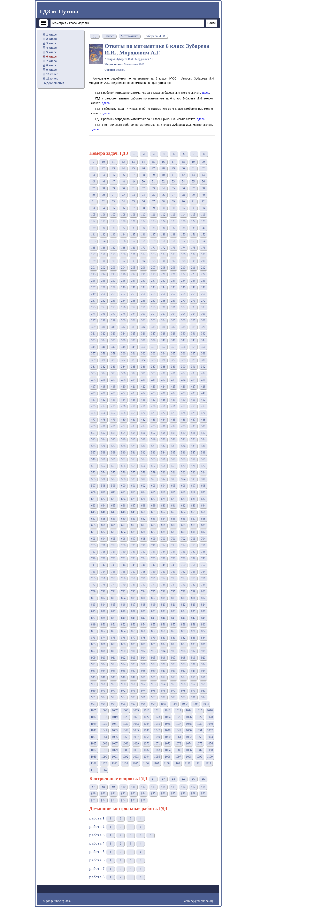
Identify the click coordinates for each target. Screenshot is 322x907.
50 (143, 181)
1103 (114, 763)
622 (103, 499)
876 (123, 637)
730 (103, 558)
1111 (198, 763)
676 (163, 525)
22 (103, 168)
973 (133, 690)
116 (203, 214)
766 (103, 578)
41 (173, 175)
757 (133, 571)
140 (203, 228)
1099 (199, 756)
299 (113, 320)
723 (153, 551)
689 (173, 532)
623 (113, 499)
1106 (146, 763)
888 (123, 644)
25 (133, 168)
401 (173, 373)
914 (143, 657)
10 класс (52, 74)
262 (103, 300)
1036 (167, 723)
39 (153, 175)
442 (103, 399)
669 (93, 525)
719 (113, 551)
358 (103, 353)
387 (153, 366)
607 (193, 485)
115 (193, 214)
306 (183, 320)
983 (113, 697)
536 (203, 446)
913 (133, 657)
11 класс (52, 78)
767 (113, 578)
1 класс (51, 34)
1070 (146, 743)
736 (163, 558)
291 (153, 313)
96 (123, 208)
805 (133, 598)
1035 (157, 723)
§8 (103, 786)
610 (103, 492)
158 (143, 241)
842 (143, 618)
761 (173, 571)
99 (153, 208)
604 (163, 485)
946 (103, 677)
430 (103, 393)
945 (93, 677)
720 (123, 551)
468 (123, 412)
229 (133, 280)
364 (163, 353)
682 (103, 532)
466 (103, 412)
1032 (125, 723)
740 (203, 558)
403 (193, 373)
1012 (167, 710)
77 (173, 194)
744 (123, 565)
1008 (125, 710)
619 (193, 492)
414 (183, 380)
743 (113, 565)
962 (143, 684)
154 (103, 241)
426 (183, 386)
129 (93, 228)
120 (123, 221)
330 (183, 333)
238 (103, 287)
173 (173, 247)
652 (163, 512)
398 (143, 373)
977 (173, 690)
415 (193, 380)
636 (123, 505)
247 (193, 287)
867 (153, 631)
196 (163, 261)
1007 (115, 710)
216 (123, 274)
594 (183, 479)
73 (133, 194)
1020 (125, 717)
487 (193, 419)
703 (193, 538)
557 (173, 459)
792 (123, 591)
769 (133, 578)
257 (173, 293)
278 (143, 307)
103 (193, 208)
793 (133, 591)
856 (163, 624)
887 (113, 644)
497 (173, 426)
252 (123, 293)
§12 (143, 786)
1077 (94, 750)
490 (103, 426)
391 (193, 366)
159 (153, 241)
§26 (163, 793)
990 (183, 697)
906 (183, 651)
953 (173, 677)
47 (113, 181)
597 (93, 485)
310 (103, 327)
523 (193, 439)
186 (183, 254)
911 (113, 657)
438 (183, 393)
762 (183, 571)
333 (93, 340)
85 (133, 201)
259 (193, 293)
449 (173, 399)
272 (203, 300)
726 (183, 551)
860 (203, 624)
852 (123, 624)
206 (143, 267)
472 (163, 412)
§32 (103, 800)
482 (143, 419)
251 (113, 293)
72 (123, 194)
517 (133, 439)
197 (173, 261)
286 (103, 313)
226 (103, 280)
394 (103, 373)
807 (153, 598)
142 (103, 234)
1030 (104, 723)
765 (93, 578)
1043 (115, 730)
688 (163, 532)
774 (183, 578)
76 (163, 194)
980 (203, 690)
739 (193, 558)
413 (173, 380)
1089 (94, 756)
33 (93, 175)
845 (173, 618)
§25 (153, 793)
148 (163, 234)
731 (113, 558)
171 (153, 247)
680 (203, 525)
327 (153, 333)
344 (203, 340)
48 (123, 181)
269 (173, 300)
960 (123, 684)
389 (173, 366)
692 (203, 532)
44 (203, 175)
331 (193, 333)
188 (203, 254)
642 (183, 505)
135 (153, 228)
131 (113, 228)
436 (163, 393)
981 (93, 697)
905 (173, 651)
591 (153, 479)
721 (133, 551)
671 (113, 525)
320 (203, 327)
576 (123, 472)
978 (183, 690)
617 (173, 492)
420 (123, 386)
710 (143, 545)
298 (103, 320)
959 (113, 684)
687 (153, 532)
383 (113, 366)
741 (93, 565)
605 (173, 485)
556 (163, 459)
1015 (199, 710)
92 (203, 201)
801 (93, 598)
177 (93, 254)
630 (183, 499)
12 (123, 161)
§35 (133, 800)
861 (93, 631)
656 (203, 512)
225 (93, 280)
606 (183, 485)
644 (203, 505)
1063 (199, 737)
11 (113, 161)
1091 (115, 756)
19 (193, 161)
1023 (157, 717)
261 (93, 300)
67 (193, 188)
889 (133, 644)
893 (173, 644)
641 (173, 505)
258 (183, 293)
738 (183, 558)
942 (183, 670)
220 (163, 274)
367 (193, 353)
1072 (167, 743)
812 (203, 598)
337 (133, 340)
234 (183, 280)
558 (183, 459)
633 (93, 505)
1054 (104, 737)
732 (123, 558)
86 (143, 201)
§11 (133, 786)
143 (113, 234)
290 (143, 313)
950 (143, 677)
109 (133, 214)
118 (103, 221)
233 (173, 280)
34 (103, 175)
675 (153, 525)
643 (193, 505)
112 (163, 214)
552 (123, 459)
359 (113, 353)
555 (153, 459)
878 (143, 637)
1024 (167, 717)
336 (123, 340)
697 (133, 538)
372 (123, 360)
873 (93, 637)
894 (183, 644)
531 (153, 446)
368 (203, 353)
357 (93, 353)
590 (143, 479)
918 (183, 657)
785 (173, 584)
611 (113, 492)
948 (123, 677)
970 (103, 690)
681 (93, 532)
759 (153, 571)
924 (123, 664)
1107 (156, 763)
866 (143, 631)
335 (113, 340)
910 (103, 657)
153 (93, 241)
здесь (205, 92)
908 (203, 651)
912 (123, 657)
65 (173, 188)
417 (93, 386)
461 (173, 406)
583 (193, 472)
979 (193, 690)
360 (123, 353)
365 (173, 353)
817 (133, 604)
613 (133, 492)
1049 (178, 730)
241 (133, 287)
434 (143, 393)
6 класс (51, 56)
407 (113, 380)
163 (193, 241)
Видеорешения (53, 83)
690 (183, 532)
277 (133, 307)
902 (143, 651)
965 (173, 684)
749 (173, 565)
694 (103, 538)
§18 (203, 786)
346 (103, 346)
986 (143, 697)
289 (133, 313)
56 (203, 181)
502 (103, 432)
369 (93, 360)
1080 (125, 750)
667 (193, 518)
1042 (104, 730)
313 (133, 327)
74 (143, 194)
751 (193, 565)
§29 (193, 793)
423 (153, 386)
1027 (199, 717)
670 (103, 525)
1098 (189, 756)
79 (193, 194)
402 (183, 373)
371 (113, 360)
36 (123, 175)
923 (113, 664)
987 (153, 697)
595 (193, 479)
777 (93, 584)
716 (203, 545)
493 (133, 426)
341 (173, 340)
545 (173, 452)
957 (93, 684)
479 (113, 419)
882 (183, 637)
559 (193, 459)
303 (153, 320)
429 (93, 393)
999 (153, 703)
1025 (178, 717)
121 (133, 221)
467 (113, 412)
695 (113, 538)
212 (203, 267)
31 (193, 168)
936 (123, 670)
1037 (178, 723)
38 (143, 175)
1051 (199, 730)
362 (143, 353)
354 (183, 346)
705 (93, 545)
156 (123, 241)
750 (183, 565)
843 (153, 618)
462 (183, 406)
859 (193, 624)
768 (123, 578)
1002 (184, 703)
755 (113, 571)
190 (103, 261)
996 (123, 703)
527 (113, 446)
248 (203, 287)
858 (183, 624)
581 (173, 472)
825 (93, 611)
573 (93, 472)
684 (123, 532)
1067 (115, 743)
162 (183, 241)
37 (133, 175)
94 (103, 208)
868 (163, 631)
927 (153, 664)
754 (103, 571)
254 (143, 293)
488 (203, 419)
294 (183, 313)
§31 (93, 800)
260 (203, 293)
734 (143, 558)
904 (163, 651)
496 (163, 426)
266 (143, 300)
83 (113, 201)
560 (203, 459)
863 (113, 631)
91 (193, 201)
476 (203, 412)
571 (193, 465)
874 (103, 637)
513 (93, 439)
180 (123, 254)
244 (163, 287)
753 (93, 571)
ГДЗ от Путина (59, 11)
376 (163, 360)
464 (203, 406)
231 (153, 280)
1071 (157, 743)
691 (193, 532)
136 (163, 228)
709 (133, 545)
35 (113, 175)
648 (123, 512)
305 (173, 320)
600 (123, 485)
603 (153, 485)
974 (143, 690)
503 (113, 432)
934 (103, 670)
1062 (189, 737)
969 (93, 690)
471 (153, 412)
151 (193, 234)
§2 (163, 779)
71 (113, 194)
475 (193, 412)
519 (153, 439)
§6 (203, 779)
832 (163, 611)
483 (153, 419)
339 (153, 340)
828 (123, 611)
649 (133, 512)
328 (163, 333)
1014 (189, 710)
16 (163, 161)
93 (93, 208)
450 (183, 399)
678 (183, 525)
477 (93, 419)
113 (173, 214)
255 (153, 293)
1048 (167, 730)
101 (173, 208)
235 (193, 280)
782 (143, 584)
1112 (208, 763)
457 (133, 406)
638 (143, 505)
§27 (173, 793)
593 (173, 479)
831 (153, 611)
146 (143, 234)
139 (193, 228)
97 (133, 208)
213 (93, 274)
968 (203, 684)
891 (153, 644)
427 (193, 386)
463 (193, 406)
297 (93, 320)
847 (193, 618)
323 (113, 333)
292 (163, 313)
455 (113, 406)
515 (113, 439)
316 (163, 327)
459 (153, 406)
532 (163, 446)
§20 (103, 793)
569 (173, 465)
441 (93, 399)
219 (153, 274)
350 (143, 346)
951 (153, 677)
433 (133, 393)
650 (143, 512)
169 (133, 247)
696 (123, 538)
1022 (146, 717)
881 (173, 637)
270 (183, 300)
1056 (125, 737)
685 (133, 532)
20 (203, 161)
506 (143, 432)
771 (153, 578)
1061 (178, 737)
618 (183, 492)
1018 (104, 717)
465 (93, 412)
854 (143, 624)
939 (153, 670)
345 (93, 346)
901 (133, 651)
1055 (115, 737)
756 (123, 571)
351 (153, 346)
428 (203, 386)
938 (143, 670)
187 (193, 254)
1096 (167, 756)
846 (183, 618)
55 (193, 181)
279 (153, 307)
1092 (125, 756)
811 (193, 598)
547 (193, 452)
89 (173, 201)
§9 (113, 786)
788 (203, 584)
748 (163, 565)
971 (113, 690)
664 (163, 518)
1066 (104, 743)
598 (103, 485)
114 (183, 214)
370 (103, 360)
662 (143, 518)
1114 (104, 770)
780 (123, 584)
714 (183, 545)
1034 (146, 723)
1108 (167, 763)
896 (203, 644)
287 (113, 313)
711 (153, 545)
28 (163, 168)
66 (183, 188)
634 (103, 505)
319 (193, 327)
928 (163, 664)
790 (103, 591)
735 (153, 558)
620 (203, 492)
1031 (115, 723)
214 (103, 274)
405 (93, 380)
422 (143, 386)
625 (133, 499)
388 (163, 366)
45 (93, 181)
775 (193, 578)
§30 (203, 793)
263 (113, 300)
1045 (136, 730)
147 (153, 234)
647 (113, 512)
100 (163, 208)
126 (183, 221)
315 (153, 327)
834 (183, 611)
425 (173, 386)
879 (153, 637)
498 (183, 426)
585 (93, 479)
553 (133, 459)
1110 (188, 763)
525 (93, 446)
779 (113, 584)
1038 (189, 723)
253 (133, 293)
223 (193, 274)
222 (183, 274)
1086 (189, 750)
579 (153, 472)
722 (143, 551)
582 (183, 472)
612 (123, 492)
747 (153, 565)
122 (143, 221)
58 (103, 188)
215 (113, 274)
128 (203, 221)
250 (103, 293)
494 (143, 426)
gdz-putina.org (55, 900)
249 (93, 293)
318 (183, 327)
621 (93, 499)
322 (103, 333)
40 (163, 175)
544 (163, 452)
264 (123, 300)
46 (103, 181)
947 (113, 677)
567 (153, 465)
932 (203, 664)
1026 (189, 717)
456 (123, 406)
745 (133, 565)
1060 (167, 737)
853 (133, 624)
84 (123, 201)
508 (163, 432)
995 (113, 703)
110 (143, 214)
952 (163, 677)
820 (163, 604)
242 (143, 287)
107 (113, 214)
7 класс (51, 61)
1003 (195, 703)
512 (203, 432)
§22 (123, 793)
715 (193, 545)
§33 (113, 800)
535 (193, 446)
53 (173, 181)
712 (163, 545)
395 (113, 373)
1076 (210, 743)
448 (163, 399)
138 (183, 228)
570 (183, 465)
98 (143, 208)
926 (143, 664)
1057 (136, 737)
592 (163, 479)
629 (173, 499)
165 (93, 247)
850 (103, 624)
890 (143, 644)
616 (163, 492)
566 (143, 465)
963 (153, 684)
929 (173, 664)
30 (183, 168)
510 (183, 432)
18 (183, 161)
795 (153, 591)
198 (183, 261)
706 (103, 545)
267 (153, 300)
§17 (193, 786)
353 (173, 346)
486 (183, 419)
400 (163, 373)
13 (133, 161)
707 (113, 545)
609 (93, 492)
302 (143, 320)
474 (183, 412)
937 (133, 670)
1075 (199, 743)
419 (113, 386)
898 (103, 651)
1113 (93, 770)
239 (113, 287)
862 (103, 631)
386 (143, 366)
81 (93, 201)
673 (133, 525)
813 (93, 604)
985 (133, 697)
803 (113, 598)
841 (133, 618)
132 (123, 228)
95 (113, 208)
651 (153, 512)
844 (163, 618)
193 (133, 261)
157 (133, 241)
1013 (178, 710)
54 (183, 181)
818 (143, 604)
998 (143, 703)
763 (193, 571)
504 (123, 432)
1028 (210, 717)
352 (163, 346)
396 (123, 373)
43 (193, 175)
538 (103, 452)
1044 (125, 730)
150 (183, 234)
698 (143, 538)
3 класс (51, 43)
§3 (173, 779)
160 (163, 241)
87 (153, 201)
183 (153, 254)
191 (113, 261)
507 (153, 432)
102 (183, 208)
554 (143, 459)
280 (163, 307)
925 (133, 664)
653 (173, 512)
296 (203, 313)
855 (153, 624)
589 (133, 479)
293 (173, 313)
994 (103, 703)
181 (133, 254)
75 (153, 194)
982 (103, 697)
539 (113, 452)
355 (193, 346)
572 (203, 465)
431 (113, 393)
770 (143, 578)
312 (123, 327)
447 (153, 399)
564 (123, 465)
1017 (94, 717)
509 (173, 432)
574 (103, 472)
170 (143, 247)
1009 (136, 710)
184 (163, 254)
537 (93, 452)
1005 (94, 710)
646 (103, 512)
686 (143, 532)
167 (113, 247)
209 (173, 267)
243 (153, 287)
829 (133, 611)
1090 (104, 756)
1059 (157, 737)
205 (133, 267)
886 (103, 644)
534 (183, 446)
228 (123, 280)
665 (173, 518)
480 (123, 419)
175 (193, 247)
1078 (104, 750)
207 (153, 267)
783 (153, 584)
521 (173, 439)
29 (173, 168)
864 (123, 631)
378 (183, 360)
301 (133, 320)
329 (173, 333)
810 (183, 598)
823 (193, 604)
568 (163, 465)
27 (153, 168)
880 (163, 637)
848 (203, 618)
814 (103, 604)
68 (203, 188)
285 (93, 313)
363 (153, 353)
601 (133, 485)
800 (203, 591)
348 (123, 346)
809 (173, 598)
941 (173, 670)
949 (133, 677)
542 (143, 452)
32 (203, 168)
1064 (210, 737)
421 (133, 386)
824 (203, 604)
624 (123, 499)
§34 (123, 800)
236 (203, 280)
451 (193, 399)
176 (203, 247)
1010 (146, 710)
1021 (136, 717)
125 (173, 221)
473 (173, 412)
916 (163, 657)
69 (93, 194)
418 (103, 386)
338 (143, 340)
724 (163, 551)
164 (203, 241)
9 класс (51, 69)
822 (183, 604)
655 (193, 512)
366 (183, 353)
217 (133, 274)
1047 (157, 730)
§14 (163, 786)
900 (123, 651)
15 (153, 161)
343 (193, 340)
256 (163, 293)
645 (93, 512)
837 (93, 618)
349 (133, 346)
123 (153, 221)
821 (173, 604)
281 (173, 307)
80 (203, 194)
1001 (174, 703)
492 (123, 426)
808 (163, 598)
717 (93, 551)
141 (93, 234)
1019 (115, 717)
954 (183, 677)
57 (93, 188)
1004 (206, 703)
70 (103, 194)
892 (163, 644)
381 (93, 366)
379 (193, 360)
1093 (136, 756)
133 (133, 228)
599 (113, 485)
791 (113, 591)
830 (143, 611)
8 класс (51, 65)
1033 (136, 723)
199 (193, 261)
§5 (193, 779)
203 (113, 267)
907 (193, 651)
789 (93, 591)
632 (203, 499)
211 (193, 267)
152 (203, 234)
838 (103, 618)
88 (163, 201)
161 (173, 241)
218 (143, 274)
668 (203, 518)
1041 (94, 730)
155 (113, 241)
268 (163, 300)
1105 (135, 763)
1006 (104, 710)
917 (173, 657)
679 (193, 525)
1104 (125, 763)
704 (203, 538)
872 (203, 631)
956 (203, 677)
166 (103, 247)
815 (113, 604)
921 (93, 664)
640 (163, 505)
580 (163, 472)
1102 (104, 763)
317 (173, 327)
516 (123, 439)
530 (143, 446)
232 (163, 280)
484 (163, 419)
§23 (133, 793)
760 (163, 571)
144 (123, 234)
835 (193, 611)
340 (163, 340)
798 (183, 591)
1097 (178, 756)
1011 (157, 710)
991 (193, 697)
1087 (199, 750)
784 (163, 584)
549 (93, 459)
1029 (94, 723)
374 (143, 360)
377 (173, 360)
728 (203, 551)
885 (93, 644)
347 (113, 346)
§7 (93, 786)
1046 (146, 730)
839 (113, 618)
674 (143, 525)
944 (203, 670)
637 (133, 505)
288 (123, 313)
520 (163, 439)
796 (163, 591)
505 (133, 432)
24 (123, 168)
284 (203, 307)
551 (113, 459)
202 (103, 267)
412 (163, 380)
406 (103, 380)
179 (113, 254)
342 (183, 340)
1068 (125, 743)
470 (143, 412)
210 (183, 267)
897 (93, 651)
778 (103, 584)
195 (153, 261)
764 (203, 571)
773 (173, 578)
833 (173, 611)
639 (153, 505)
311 (113, 327)
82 (103, 201)
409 (133, 380)
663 (153, 518)
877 (133, 637)
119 (113, 221)
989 (173, 697)
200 (203, 261)
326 (143, 333)
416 (203, 380)
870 (183, 631)
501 (93, 432)
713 (173, 545)
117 (93, 221)
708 (123, 545)
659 (113, 518)
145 (133, 234)
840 (123, 618)
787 (193, 584)
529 (133, 446)
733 (133, 558)
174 (183, 247)
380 (203, 360)
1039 (199, 723)
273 (93, 307)
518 (143, 439)
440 (203, 393)
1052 (210, 730)
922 (103, 664)
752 (203, 565)
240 (123, 287)
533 (173, 446)
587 (113, 479)
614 (143, 492)
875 (113, 637)
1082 (146, 750)
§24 (143, 793)
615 (153, 492)
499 (193, 426)
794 (143, 591)
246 (183, 287)
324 (123, 333)
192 (123, 261)
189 (93, 261)
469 (133, 412)
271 (193, 300)
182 (143, 254)
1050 (189, 730)
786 (183, 584)
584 (203, 472)
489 (93, 426)
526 (103, 446)
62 (143, 188)
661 (133, 518)
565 (133, 465)
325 (133, 333)
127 (193, 221)
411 (153, 380)
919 (193, 657)
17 (173, 161)
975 (153, 690)
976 (163, 690)
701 (173, 538)
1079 (115, 750)
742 (103, 565)
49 (133, 181)
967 (193, 684)
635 (113, 505)
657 (93, 518)
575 (113, 472)
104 (203, 208)
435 (153, 393)
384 (123, 366)
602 (143, 485)
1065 (94, 743)
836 (203, 611)
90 (183, 201)
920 (203, 657)
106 (103, 214)
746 (143, 565)
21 (93, 168)
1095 (157, 756)
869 (173, 631)
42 (183, 175)
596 (203, 479)
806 (143, 598)
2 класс (51, 38)
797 (173, 591)
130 (103, 228)
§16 (183, 786)
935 (113, 670)
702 (183, 538)
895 (193, 644)
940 (163, 670)
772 (163, 578)
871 (193, 631)
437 (173, 393)
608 (203, 485)
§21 (113, 793)
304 (163, 320)
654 (183, 512)
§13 (153, 786)
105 (93, 214)
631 (193, 499)
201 (93, 267)
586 (103, 479)
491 (113, 426)
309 (93, 327)
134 (143, 228)
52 (163, 181)
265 (133, 300)
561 (93, 465)
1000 (164, 703)
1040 (210, 723)
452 (203, 399)
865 (133, 631)
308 (203, 320)
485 (173, 419)
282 (183, 307)
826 (103, 611)
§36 (143, 800)
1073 (178, 743)
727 (193, 551)
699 (153, 538)
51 (153, 181)
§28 (183, 793)
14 (143, 161)
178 (103, 254)
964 (163, 684)
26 (143, 168)
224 (203, 274)
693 (93, 538)
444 (123, 399)
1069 (136, 743)
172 (163, 247)
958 (103, 684)
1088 (210, 750)
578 (143, 472)
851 (113, 624)
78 (183, 194)
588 (123, 479)
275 (113, 307)
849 (93, 624)
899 (113, 651)
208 (163, 267)
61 (133, 188)
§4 (183, 779)
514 (103, 439)
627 (153, 499)
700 (163, 538)
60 (123, 188)
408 (123, 380)
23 (113, 168)
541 (133, 452)
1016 (210, 710)
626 (143, 499)
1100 (210, 756)
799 (193, 591)
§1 (153, 779)
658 (103, 518)
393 (93, 373)
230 (143, 280)
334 (103, 340)
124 (163, 221)
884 (203, 637)
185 (173, 254)
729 (93, 558)
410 (143, 380)
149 (173, 234)
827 (113, 611)
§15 (173, 786)
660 (123, 518)
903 (153, 651)
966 (183, 684)
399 (153, 373)
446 (143, 399)
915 (153, 657)
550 (103, 459)
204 (123, 267)
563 (113, 465)
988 (163, 697)
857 (173, 624)
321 (93, 333)
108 (123, 214)
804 (123, 598)
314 (143, 327)
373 (133, 360)
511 (193, 432)
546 (183, 452)
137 (173, 228)
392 (203, 366)
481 (133, 419)
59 (113, 188)
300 (123, 320)
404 (203, 373)
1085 (178, 750)
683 (113, 532)
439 (193, 393)
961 (133, 684)
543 (153, 452)
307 (193, 320)
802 (103, 598)
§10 (123, 786)
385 (133, 366)
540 (123, 452)
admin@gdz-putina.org (199, 900)
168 (123, 247)
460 (163, 406)
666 (183, 518)
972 (123, 690)
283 (193, 307)
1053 (94, 737)
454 (103, 406)
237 (93, 287)
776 (203, 578)
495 (153, 426)
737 (173, 558)
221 (173, 274)
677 (173, 525)
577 (133, 472)
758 (143, 571)
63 (153, 188)
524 (203, 439)
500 (203, 426)
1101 (93, 763)
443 (113, 399)
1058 (146, 737)
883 (193, 637)
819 (153, 604)
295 (193, 313)
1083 (157, 750)
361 (133, 353)
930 (183, 664)
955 (193, 677)
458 (143, 406)
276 (123, 307)
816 (123, 604)
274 (103, 307)
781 (133, 584)
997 (133, 703)
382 (103, 366)
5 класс (51, 52)
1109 (177, 763)
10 (103, 161)
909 (93, 657)
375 (153, 360)
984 (123, 697)
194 (143, 261)
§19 (93, 793)
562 (103, 465)
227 (113, 280)
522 (183, 439)
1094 (146, 756)
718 (103, 551)
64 (163, 188)
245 (173, 287)
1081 (136, 750)
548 (203, 452)
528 (123, 446)
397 (133, 373)
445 (133, 399)
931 (193, 664)
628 (163, 499)
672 (123, 525)
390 (183, 366)
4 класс (51, 47)
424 (163, 386)
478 (103, 419)
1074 (189, 743)
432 (123, 393)
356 (203, 346)
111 (153, 214)
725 (173, 551)
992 (203, 697)
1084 (167, 750)
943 (193, 670)
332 (203, 333)
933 (93, 670)
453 (93, 406)
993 (93, 703)
